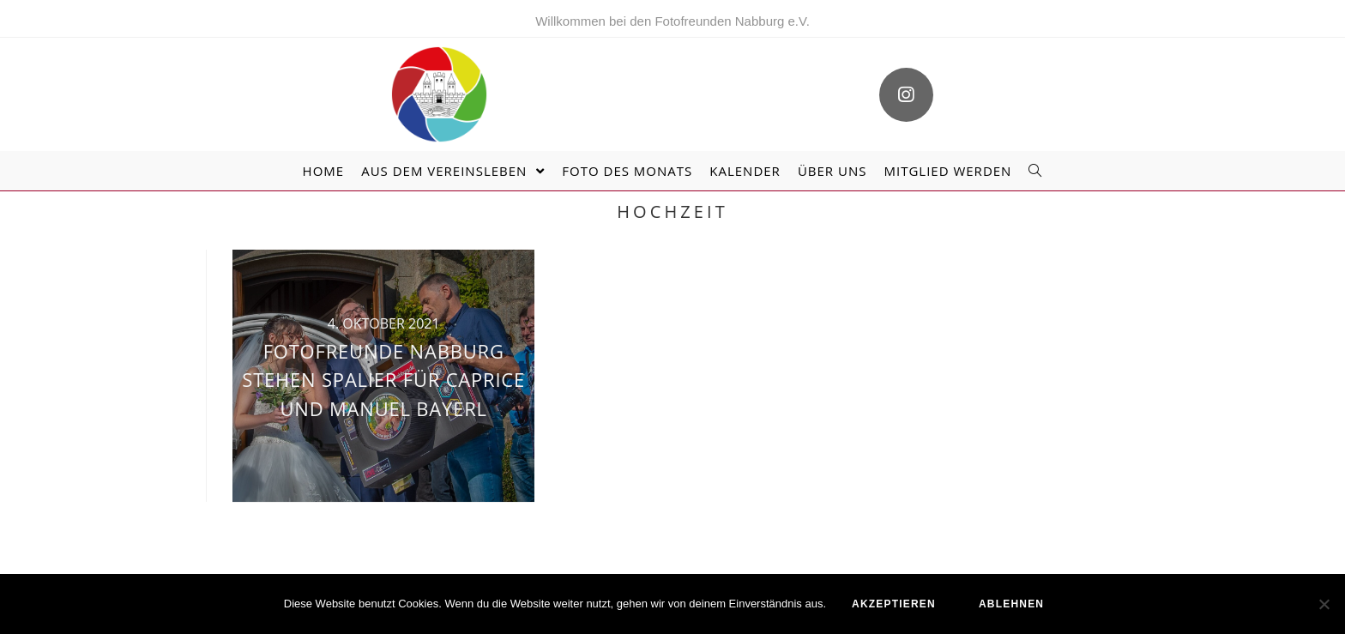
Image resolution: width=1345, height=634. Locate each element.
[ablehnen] (1323, 604)
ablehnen (1011, 604)
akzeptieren (894, 604)
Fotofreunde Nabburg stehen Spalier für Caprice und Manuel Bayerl (383, 379)
